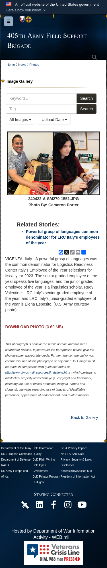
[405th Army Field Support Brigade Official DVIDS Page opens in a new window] (25, 504)
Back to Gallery (84, 417)
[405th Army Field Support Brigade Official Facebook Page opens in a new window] (53, 506)
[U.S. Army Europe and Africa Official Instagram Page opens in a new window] (68, 506)
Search (86, 98)
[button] (26, 10)
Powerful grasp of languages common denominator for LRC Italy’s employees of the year (63, 237)
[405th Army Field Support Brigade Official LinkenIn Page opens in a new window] (39, 506)
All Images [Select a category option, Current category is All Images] (20, 119)
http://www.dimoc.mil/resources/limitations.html (37, 372)
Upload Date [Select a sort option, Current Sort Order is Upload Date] (54, 119)
